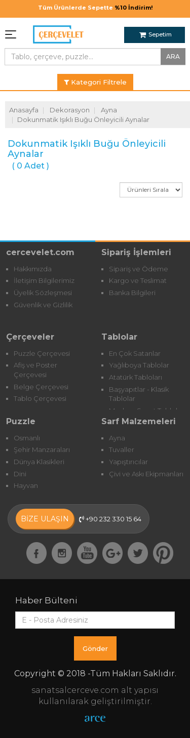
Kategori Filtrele (95, 82)
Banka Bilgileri (132, 293)
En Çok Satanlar (135, 353)
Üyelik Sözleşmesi (43, 293)
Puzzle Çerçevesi (42, 353)
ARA (173, 56)
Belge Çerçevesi (41, 387)
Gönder (95, 648)
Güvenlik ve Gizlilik (43, 305)
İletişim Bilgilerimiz (44, 280)
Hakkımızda (33, 269)
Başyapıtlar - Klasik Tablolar (139, 394)
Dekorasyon (70, 110)
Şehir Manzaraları (42, 449)
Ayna (109, 110)
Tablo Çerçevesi (40, 398)
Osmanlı (27, 438)
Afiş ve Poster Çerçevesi (35, 370)
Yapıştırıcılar (128, 462)
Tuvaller (121, 449)
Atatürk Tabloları (135, 377)
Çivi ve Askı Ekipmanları (146, 474)
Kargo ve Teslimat (138, 280)
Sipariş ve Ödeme (138, 269)
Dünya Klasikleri (39, 462)
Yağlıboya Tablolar (139, 365)
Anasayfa (24, 110)
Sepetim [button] (155, 34)
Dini (20, 474)
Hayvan (26, 485)
